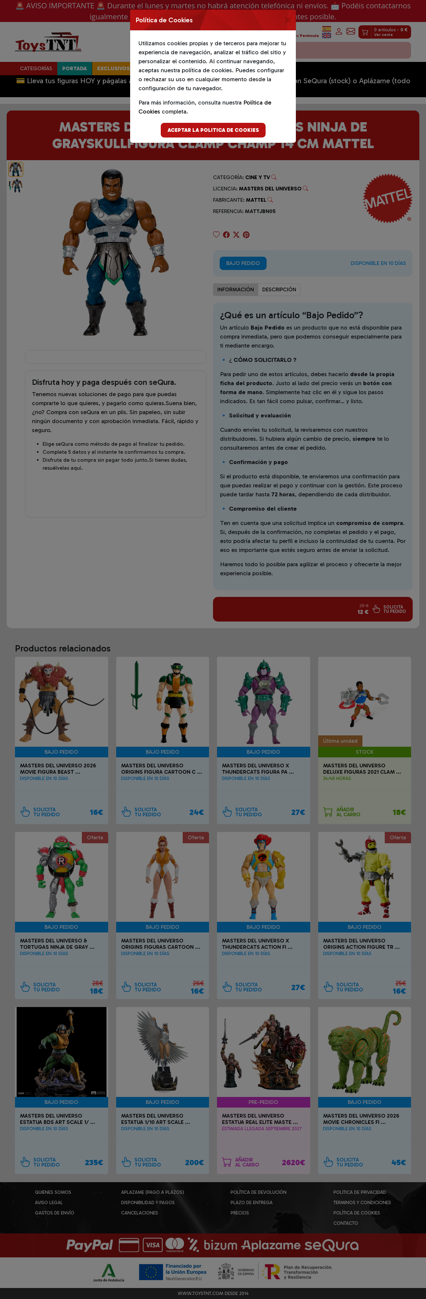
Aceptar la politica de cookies (213, 130)
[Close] (288, 20)
